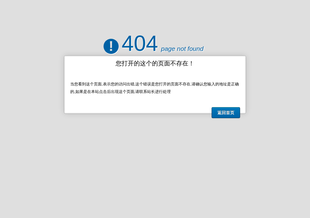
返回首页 (225, 112)
